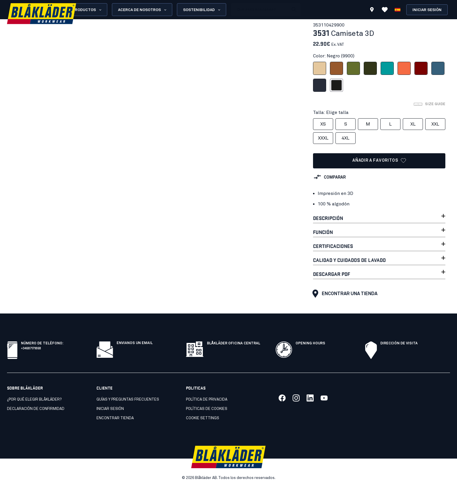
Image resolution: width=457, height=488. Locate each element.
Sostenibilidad (202, 10)
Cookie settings (202, 418)
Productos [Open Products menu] (87, 10)
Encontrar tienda (115, 418)
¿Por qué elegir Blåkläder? (34, 399)
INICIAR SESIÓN (110, 409)
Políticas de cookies (206, 409)
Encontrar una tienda (343, 294)
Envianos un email (135, 343)
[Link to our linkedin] (310, 398)
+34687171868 (31, 347)
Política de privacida (206, 399)
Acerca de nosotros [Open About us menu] (142, 10)
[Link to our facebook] (282, 398)
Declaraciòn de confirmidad (35, 409)
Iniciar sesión (427, 10)
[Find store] (371, 10)
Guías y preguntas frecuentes (127, 399)
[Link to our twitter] (296, 398)
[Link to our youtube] (324, 398)
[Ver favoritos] (384, 9)
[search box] (259, 9)
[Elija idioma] (397, 9)
